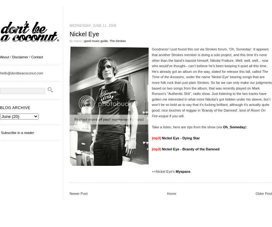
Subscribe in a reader (17, 133)
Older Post (264, 193)
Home (171, 193)
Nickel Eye (84, 34)
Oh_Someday (234, 127)
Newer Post (79, 193)
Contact (37, 57)
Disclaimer (20, 57)
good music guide (96, 41)
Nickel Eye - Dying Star (181, 138)
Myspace (183, 171)
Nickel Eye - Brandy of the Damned (190, 149)
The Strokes (117, 41)
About (4, 57)
